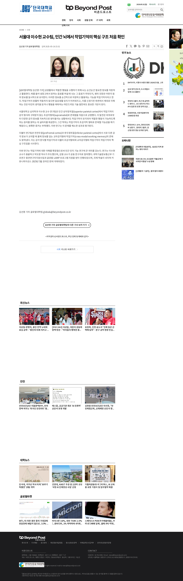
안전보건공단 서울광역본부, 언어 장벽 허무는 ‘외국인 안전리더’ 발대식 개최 (34, 407)
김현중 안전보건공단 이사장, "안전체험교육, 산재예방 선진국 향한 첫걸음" (99, 407)
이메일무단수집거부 (87, 543)
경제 (64, 20)
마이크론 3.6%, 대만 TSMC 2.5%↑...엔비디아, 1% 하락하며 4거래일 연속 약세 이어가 (67, 522)
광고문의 (161, 4)
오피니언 (126, 140)
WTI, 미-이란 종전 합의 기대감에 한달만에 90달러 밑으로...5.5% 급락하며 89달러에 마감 (34, 522)
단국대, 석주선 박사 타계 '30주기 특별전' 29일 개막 (33, 486)
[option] (37, 9)
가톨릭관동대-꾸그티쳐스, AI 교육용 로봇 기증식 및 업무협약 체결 (100, 486)
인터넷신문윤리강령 (104, 543)
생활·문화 (88, 20)
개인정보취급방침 (56, 543)
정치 (71, 20)
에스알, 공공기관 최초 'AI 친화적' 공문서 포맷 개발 (66, 407)
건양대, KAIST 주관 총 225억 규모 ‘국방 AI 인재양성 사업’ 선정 (67, 486)
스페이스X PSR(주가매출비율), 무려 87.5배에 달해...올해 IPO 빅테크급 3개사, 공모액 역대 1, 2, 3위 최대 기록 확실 (100, 522)
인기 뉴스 (126, 52)
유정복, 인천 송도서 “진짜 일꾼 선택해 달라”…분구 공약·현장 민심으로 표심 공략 (100, 329)
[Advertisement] (67, 184)
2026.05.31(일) (141, 4)
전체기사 (66, 25)
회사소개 (152, 4)
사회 (79, 20)
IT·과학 (99, 20)
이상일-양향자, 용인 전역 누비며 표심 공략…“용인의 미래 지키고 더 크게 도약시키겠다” (34, 329)
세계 (108, 20)
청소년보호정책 (71, 543)
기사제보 (34, 543)
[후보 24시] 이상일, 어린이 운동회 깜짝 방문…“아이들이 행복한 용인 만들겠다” (67, 329)
